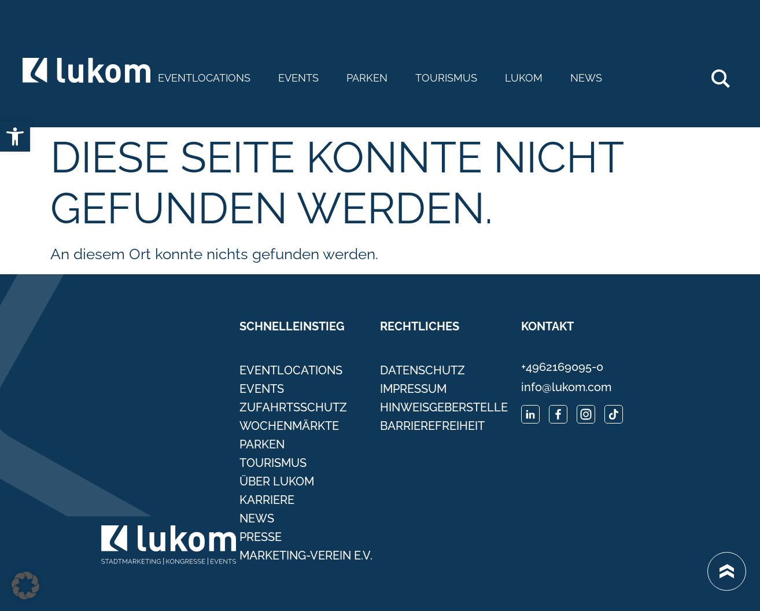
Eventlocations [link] (204, 78)
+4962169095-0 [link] (562, 367)
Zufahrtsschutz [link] (293, 407)
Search (727, 74)
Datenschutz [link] (422, 370)
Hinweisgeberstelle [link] (444, 407)
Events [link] (298, 78)
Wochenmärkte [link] (289, 426)
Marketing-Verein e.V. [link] (305, 555)
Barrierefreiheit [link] (432, 426)
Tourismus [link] (446, 78)
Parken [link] (367, 78)
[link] (15, 137)
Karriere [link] (266, 500)
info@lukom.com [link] (566, 387)
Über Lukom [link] (276, 481)
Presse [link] (260, 537)
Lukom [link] (524, 78)
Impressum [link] (413, 389)
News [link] (586, 78)
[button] (25, 585)
